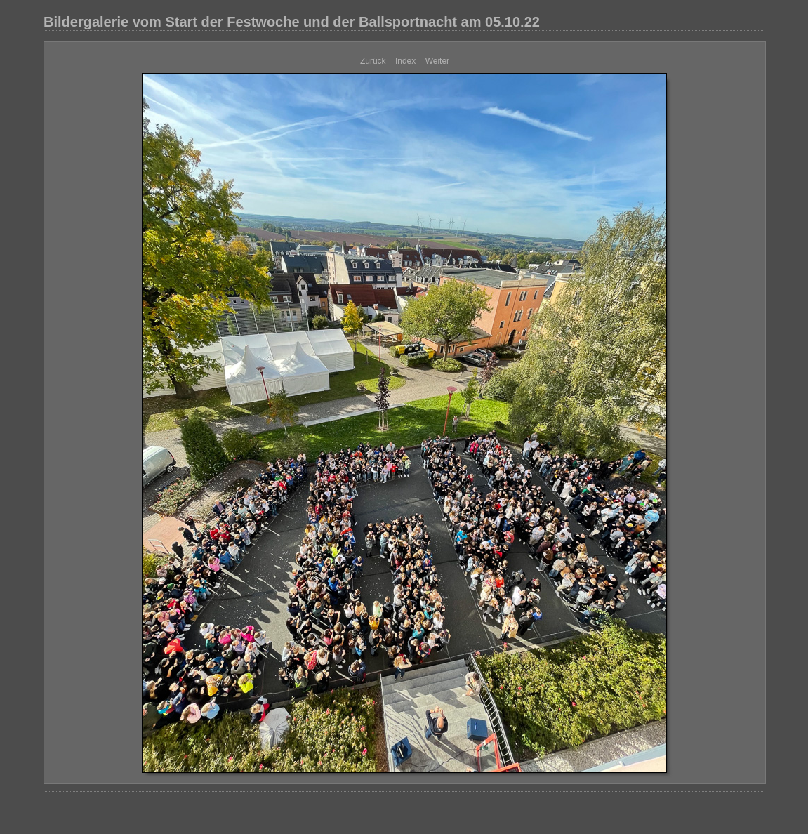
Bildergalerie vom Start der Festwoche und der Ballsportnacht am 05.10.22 (292, 21)
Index (405, 61)
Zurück (373, 61)
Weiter (437, 61)
